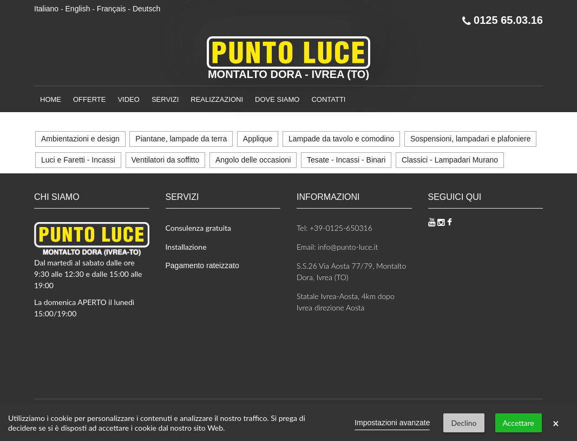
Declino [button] (463, 422)
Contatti (328, 99)
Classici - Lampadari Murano (450, 159)
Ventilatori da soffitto (166, 159)
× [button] (556, 423)
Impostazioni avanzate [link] (392, 422)
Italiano (46, 8)
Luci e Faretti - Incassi (78, 159)
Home (50, 99)
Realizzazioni (217, 99)
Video (128, 99)
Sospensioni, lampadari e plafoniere (470, 138)
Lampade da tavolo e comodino (341, 138)
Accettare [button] (518, 422)
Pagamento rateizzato (202, 265)
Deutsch (146, 8)
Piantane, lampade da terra (181, 138)
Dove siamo (277, 99)
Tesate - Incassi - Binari (346, 159)
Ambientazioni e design (80, 138)
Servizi (165, 99)
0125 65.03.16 (502, 20)
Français (111, 8)
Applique (258, 138)
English (77, 8)
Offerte (89, 99)
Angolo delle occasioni (253, 159)
